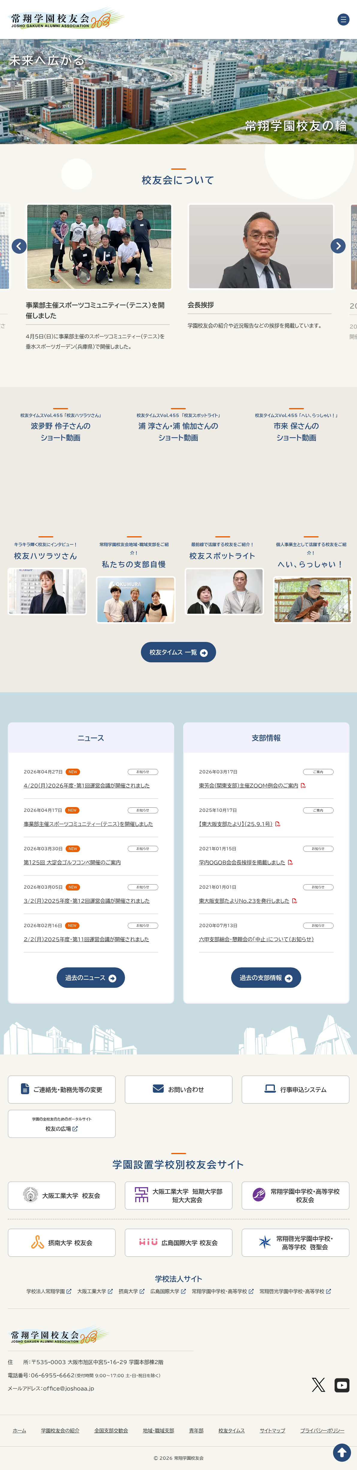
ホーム (19, 1430)
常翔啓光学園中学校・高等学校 (292, 1291)
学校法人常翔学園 (45, 1291)
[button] (19, 246)
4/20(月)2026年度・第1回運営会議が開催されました (87, 785)
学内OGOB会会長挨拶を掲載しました (242, 862)
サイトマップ (272, 1430)
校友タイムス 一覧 (179, 652)
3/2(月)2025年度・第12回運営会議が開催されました (87, 900)
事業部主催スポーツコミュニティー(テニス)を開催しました (88, 824)
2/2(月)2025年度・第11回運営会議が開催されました (86, 939)
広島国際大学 (164, 1291)
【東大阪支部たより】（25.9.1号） (236, 824)
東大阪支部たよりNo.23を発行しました (244, 900)
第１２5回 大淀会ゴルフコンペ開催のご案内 (72, 862)
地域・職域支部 (158, 1430)
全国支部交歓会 (111, 1430)
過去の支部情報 (266, 978)
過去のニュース (90, 978)
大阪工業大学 (91, 1291)
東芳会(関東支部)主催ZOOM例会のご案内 (248, 785)
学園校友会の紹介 (60, 1430)
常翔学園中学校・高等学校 (219, 1291)
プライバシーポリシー (322, 1430)
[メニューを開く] (344, 20)
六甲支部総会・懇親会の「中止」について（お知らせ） (256, 939)
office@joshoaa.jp (68, 1388)
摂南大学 (128, 1291)
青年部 (196, 1430)
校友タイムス (232, 1430)
